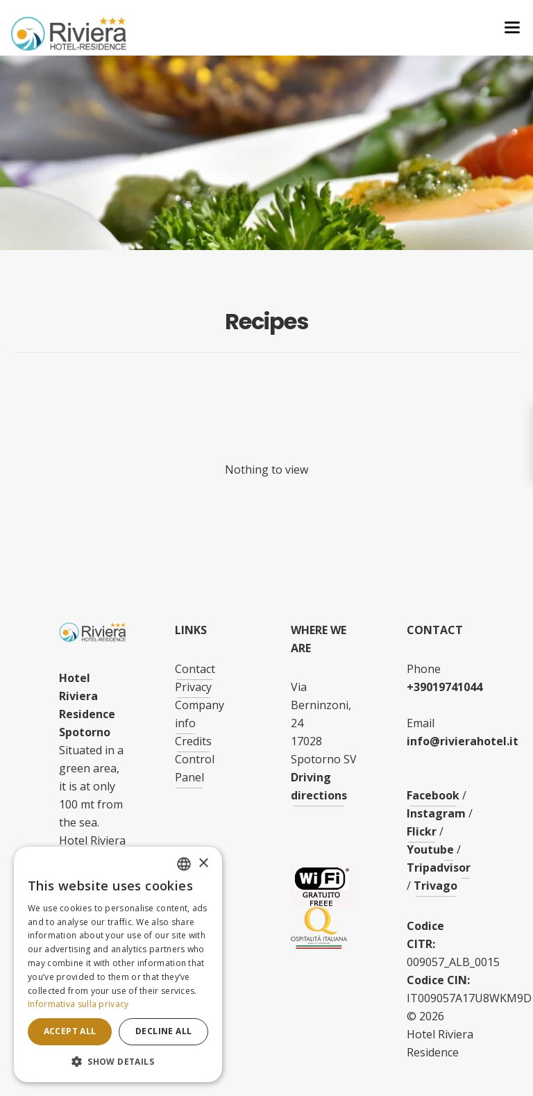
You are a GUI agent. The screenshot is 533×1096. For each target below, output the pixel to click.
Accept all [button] (70, 1031)
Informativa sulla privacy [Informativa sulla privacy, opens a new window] (78, 1004)
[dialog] (118, 964)
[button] (118, 1061)
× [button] (203, 863)
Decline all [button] (163, 1031)
